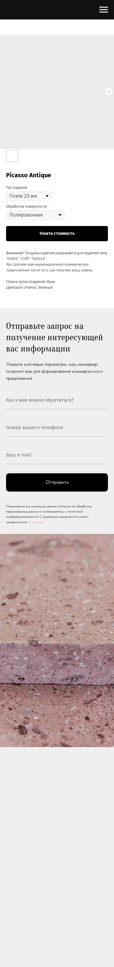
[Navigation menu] (103, 10)
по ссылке (35, 522)
